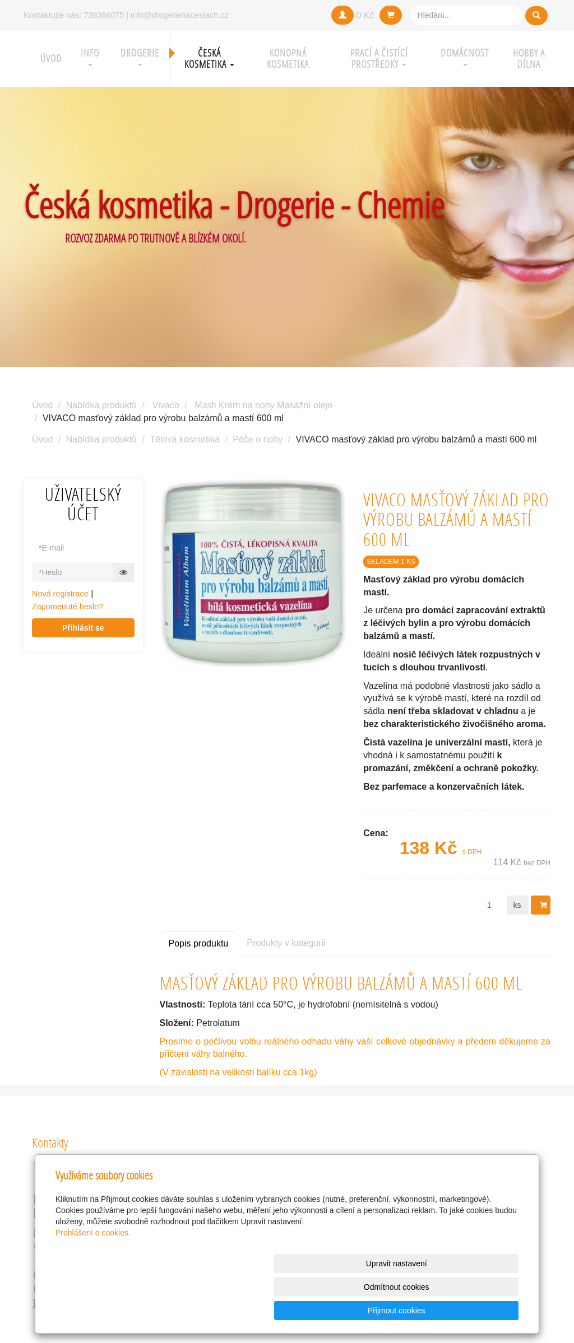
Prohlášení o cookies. (93, 1279)
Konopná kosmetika (288, 58)
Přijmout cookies (475, 1310)
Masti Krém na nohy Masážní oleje (263, 405)
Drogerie (140, 56)
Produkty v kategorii (286, 943)
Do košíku (544, 905)
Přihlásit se (83, 627)
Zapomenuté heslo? (67, 606)
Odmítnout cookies (383, 1310)
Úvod (51, 58)
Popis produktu (199, 943)
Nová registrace (60, 593)
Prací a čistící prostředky (379, 58)
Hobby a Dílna (529, 58)
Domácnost (465, 56)
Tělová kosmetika (185, 439)
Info (90, 56)
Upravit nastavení (290, 1310)
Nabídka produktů (101, 405)
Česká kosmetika (209, 58)
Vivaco (165, 405)
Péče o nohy (258, 439)
